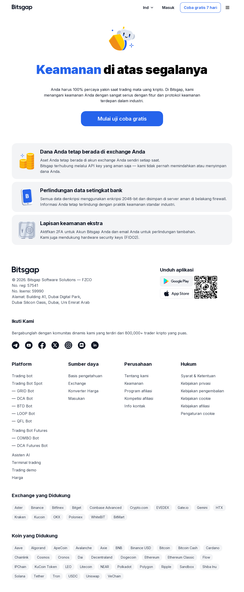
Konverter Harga (83, 391)
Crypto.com (139, 508)
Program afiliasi (138, 391)
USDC (73, 576)
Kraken (20, 517)
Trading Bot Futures (29, 430)
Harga (17, 477)
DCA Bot (25, 398)
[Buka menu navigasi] (227, 7)
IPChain (20, 567)
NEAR (105, 567)
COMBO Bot (28, 438)
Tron (56, 576)
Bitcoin (165, 548)
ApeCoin (60, 548)
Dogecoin (128, 557)
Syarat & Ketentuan (198, 375)
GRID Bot (25, 391)
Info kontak (134, 406)
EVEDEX (162, 508)
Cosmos (43, 557)
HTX (219, 508)
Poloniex (76, 517)
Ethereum (152, 557)
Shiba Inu (209, 567)
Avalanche (84, 548)
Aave (19, 548)
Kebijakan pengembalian (202, 391)
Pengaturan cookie (198, 413)
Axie (103, 548)
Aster (19, 508)
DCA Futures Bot (32, 445)
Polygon (146, 567)
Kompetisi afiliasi (138, 398)
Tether (39, 576)
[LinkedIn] (95, 345)
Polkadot (124, 567)
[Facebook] (42, 345)
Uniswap (92, 576)
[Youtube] (29, 345)
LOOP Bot (26, 413)
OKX (56, 517)
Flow (206, 557)
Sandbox (187, 567)
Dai (80, 557)
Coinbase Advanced (106, 508)
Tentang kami (136, 375)
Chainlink (22, 557)
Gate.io (183, 508)
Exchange (77, 383)
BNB (119, 548)
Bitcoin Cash (188, 548)
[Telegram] (15, 345)
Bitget (76, 508)
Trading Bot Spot (27, 383)
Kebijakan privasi (195, 383)
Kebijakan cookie (196, 398)
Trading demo (24, 470)
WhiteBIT (98, 517)
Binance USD (141, 548)
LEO (68, 567)
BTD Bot (24, 406)
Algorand (38, 548)
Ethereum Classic (181, 557)
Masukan (76, 398)
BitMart (119, 517)
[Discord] (81, 345)
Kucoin (39, 517)
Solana (20, 576)
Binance (37, 508)
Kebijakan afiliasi (195, 406)
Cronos (63, 557)
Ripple (166, 567)
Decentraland (101, 557)
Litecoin (86, 567)
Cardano (212, 548)
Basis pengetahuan (85, 375)
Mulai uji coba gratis (122, 119)
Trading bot (22, 375)
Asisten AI (21, 455)
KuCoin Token (46, 567)
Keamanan (133, 383)
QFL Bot (24, 421)
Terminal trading (26, 462)
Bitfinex (58, 508)
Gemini (202, 508)
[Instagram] (68, 345)
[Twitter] (55, 345)
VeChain (114, 576)
